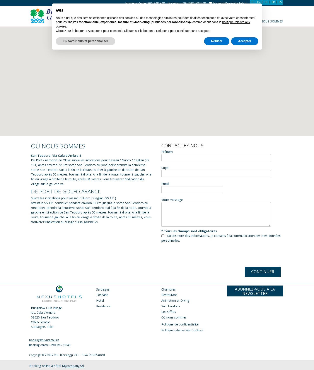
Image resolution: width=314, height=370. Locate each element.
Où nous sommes (269, 21)
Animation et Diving (175, 300)
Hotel (100, 300)
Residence (103, 306)
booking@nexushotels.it (44, 340)
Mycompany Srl (73, 366)
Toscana (102, 295)
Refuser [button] (216, 31)
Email (165, 184)
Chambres (168, 289)
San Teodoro (170, 306)
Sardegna (102, 289)
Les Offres (168, 312)
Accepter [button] (244, 31)
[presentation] (194, 255)
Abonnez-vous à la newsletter (255, 291)
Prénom (167, 152)
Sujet (165, 168)
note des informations (193, 236)
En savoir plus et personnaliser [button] (85, 31)
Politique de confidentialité (180, 324)
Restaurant (169, 295)
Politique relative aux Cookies (182, 330)
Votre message (172, 200)
